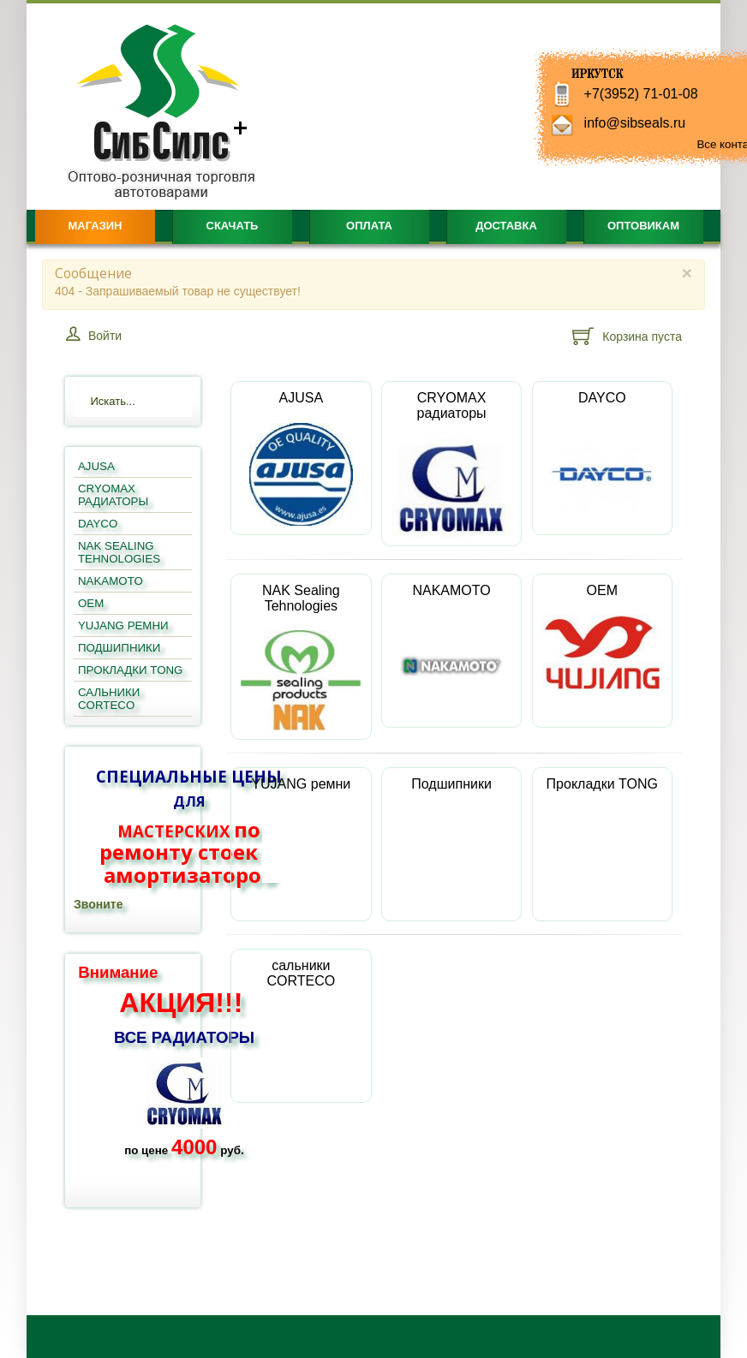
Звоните (98, 904)
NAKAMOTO (452, 650)
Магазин (95, 225)
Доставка (506, 225)
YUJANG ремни (300, 830)
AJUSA (301, 458)
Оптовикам (643, 225)
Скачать (232, 225)
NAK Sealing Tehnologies (301, 656)
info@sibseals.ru (635, 123)
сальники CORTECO (300, 1019)
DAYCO (602, 458)
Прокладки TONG (602, 830)
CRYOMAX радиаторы (451, 463)
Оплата (369, 225)
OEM (602, 636)
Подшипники (451, 830)
